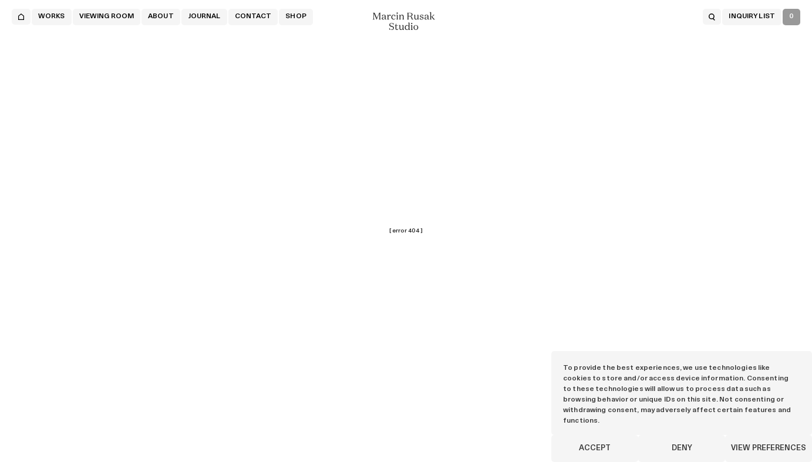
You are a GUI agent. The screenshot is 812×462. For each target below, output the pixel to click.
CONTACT (253, 16)
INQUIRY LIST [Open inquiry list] (751, 16)
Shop (295, 16)
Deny (682, 448)
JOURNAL (204, 16)
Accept (595, 448)
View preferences (768, 448)
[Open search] (712, 17)
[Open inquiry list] (791, 17)
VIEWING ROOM (106, 16)
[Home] (21, 17)
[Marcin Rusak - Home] (406, 21)
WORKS (51, 16)
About (161, 16)
